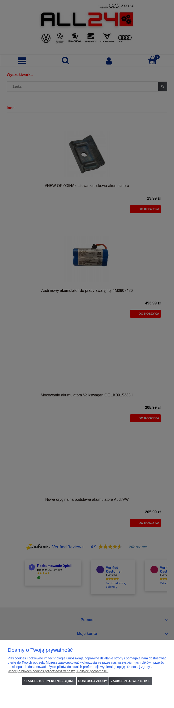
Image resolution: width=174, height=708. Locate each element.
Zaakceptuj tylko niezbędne (49, 681)
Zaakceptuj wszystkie (130, 681)
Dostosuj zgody (92, 681)
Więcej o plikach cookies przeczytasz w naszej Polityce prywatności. (58, 671)
